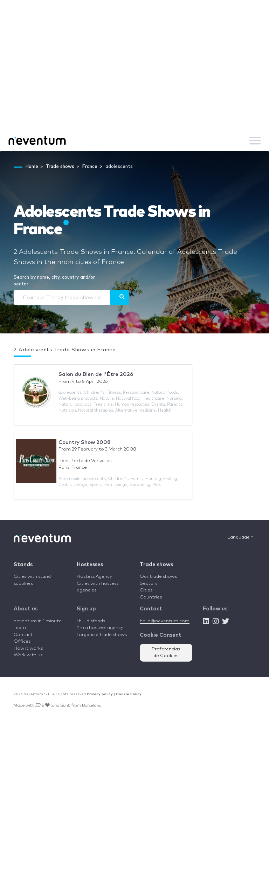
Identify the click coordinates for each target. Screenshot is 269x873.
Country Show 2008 (84, 442)
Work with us (28, 655)
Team (20, 627)
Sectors (148, 583)
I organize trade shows (102, 634)
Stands (23, 564)
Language (240, 537)
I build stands (91, 621)
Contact (23, 634)
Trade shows (156, 564)
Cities (146, 590)
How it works (28, 648)
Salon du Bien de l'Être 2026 (95, 374)
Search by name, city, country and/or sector (54, 281)
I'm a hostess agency (100, 627)
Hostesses (90, 564)
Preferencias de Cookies (166, 652)
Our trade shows (158, 576)
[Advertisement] (134, 77)
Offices (22, 641)
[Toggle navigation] (255, 140)
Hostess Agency (94, 576)
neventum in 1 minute (38, 621)
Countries (151, 597)
